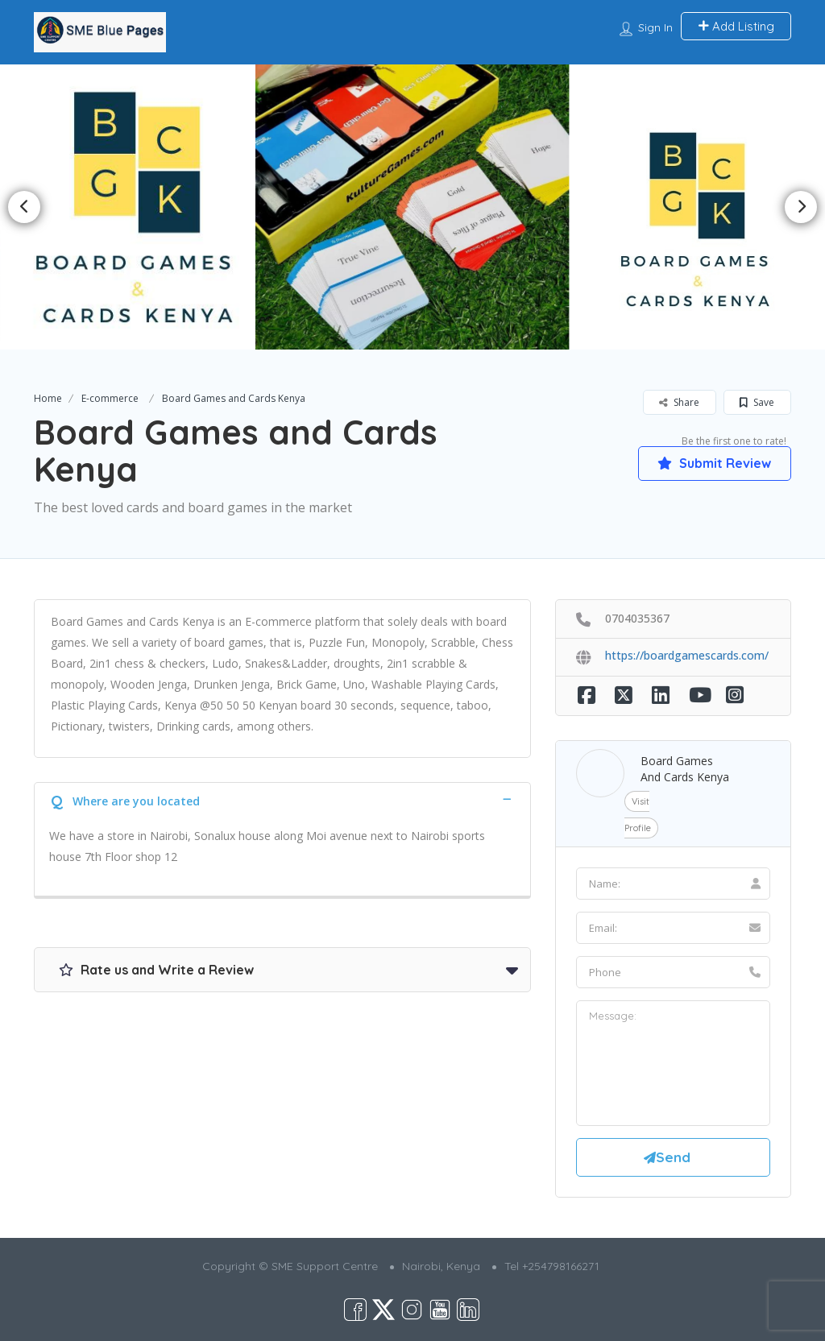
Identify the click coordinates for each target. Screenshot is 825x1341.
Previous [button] (24, 207)
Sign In (655, 27)
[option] (136, 207)
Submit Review (714, 463)
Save (757, 402)
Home (48, 398)
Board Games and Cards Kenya (685, 768)
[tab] (282, 799)
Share (679, 402)
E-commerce (110, 398)
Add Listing (736, 26)
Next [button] (801, 207)
